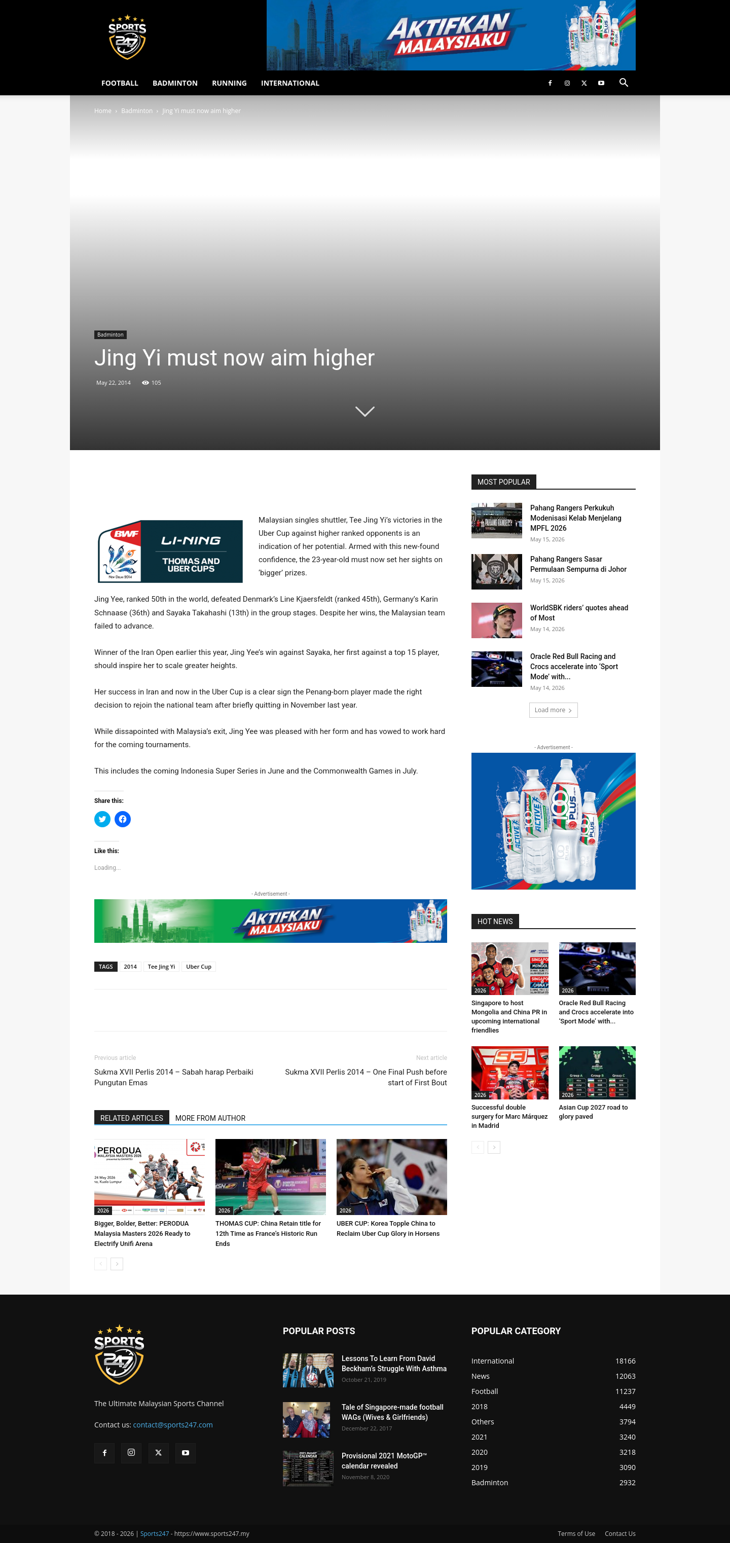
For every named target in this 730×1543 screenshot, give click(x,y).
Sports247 (154, 1533)
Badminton (137, 110)
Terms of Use (576, 1533)
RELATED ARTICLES (131, 1118)
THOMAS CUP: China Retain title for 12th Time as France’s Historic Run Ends (268, 1233)
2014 (130, 966)
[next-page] (117, 1264)
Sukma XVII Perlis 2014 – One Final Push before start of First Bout (366, 1077)
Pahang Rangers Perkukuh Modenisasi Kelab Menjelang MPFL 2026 (576, 518)
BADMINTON (175, 83)
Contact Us (620, 1533)
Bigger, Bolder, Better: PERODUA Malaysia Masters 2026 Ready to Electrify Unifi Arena (142, 1233)
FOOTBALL (119, 83)
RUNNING (229, 83)
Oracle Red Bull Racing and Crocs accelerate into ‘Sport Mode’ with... (574, 666)
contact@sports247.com (173, 1424)
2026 (103, 1210)
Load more (554, 710)
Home (103, 110)
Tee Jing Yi (161, 966)
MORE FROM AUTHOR (210, 1118)
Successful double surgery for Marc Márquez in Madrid (509, 1116)
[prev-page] (100, 1264)
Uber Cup (198, 966)
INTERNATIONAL (290, 83)
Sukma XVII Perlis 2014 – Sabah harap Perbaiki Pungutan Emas (173, 1077)
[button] (623, 84)
